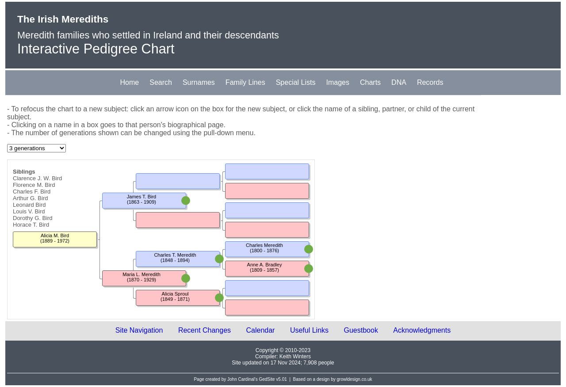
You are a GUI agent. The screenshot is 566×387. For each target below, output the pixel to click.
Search (160, 82)
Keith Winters (295, 356)
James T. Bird (141, 196)
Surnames (199, 82)
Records (430, 82)
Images (337, 82)
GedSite (267, 379)
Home (129, 82)
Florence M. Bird (34, 185)
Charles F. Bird (31, 191)
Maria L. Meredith (141, 274)
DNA (398, 82)
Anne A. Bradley (264, 264)
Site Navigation (139, 330)
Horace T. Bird (31, 224)
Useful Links (309, 330)
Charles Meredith (264, 245)
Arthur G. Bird (30, 198)
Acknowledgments (422, 330)
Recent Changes (204, 330)
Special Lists (296, 82)
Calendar (260, 330)
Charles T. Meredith (175, 255)
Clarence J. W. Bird (37, 178)
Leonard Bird (29, 204)
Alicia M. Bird (55, 235)
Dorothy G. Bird (33, 218)
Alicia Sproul (174, 293)
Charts (370, 82)
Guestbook (361, 330)
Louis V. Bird (29, 211)
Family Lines (245, 82)
